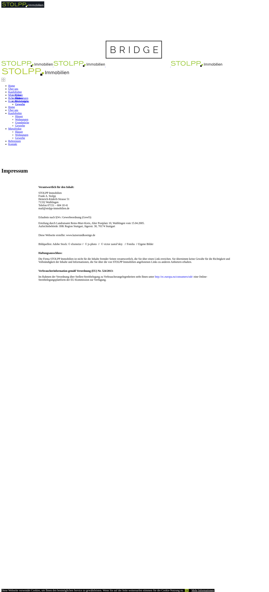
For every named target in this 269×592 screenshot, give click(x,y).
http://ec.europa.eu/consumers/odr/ (174, 276)
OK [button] (187, 590)
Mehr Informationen (202, 590)
